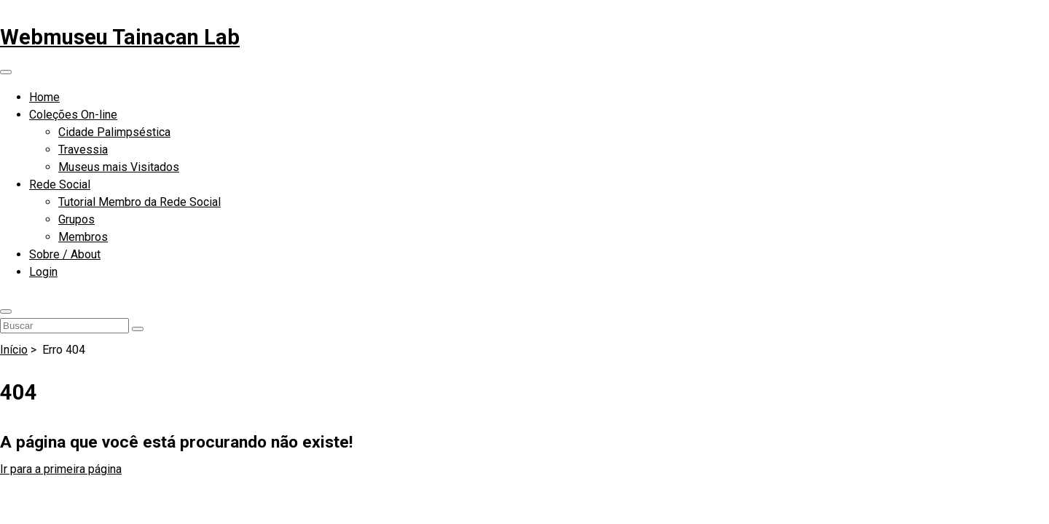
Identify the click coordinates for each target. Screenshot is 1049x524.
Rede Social (59, 184)
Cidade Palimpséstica (114, 132)
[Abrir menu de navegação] (6, 72)
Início (14, 350)
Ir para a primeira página (61, 469)
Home (44, 97)
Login (43, 272)
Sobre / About (65, 254)
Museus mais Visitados (118, 167)
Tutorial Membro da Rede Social (139, 202)
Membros (83, 237)
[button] (6, 311)
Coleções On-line (73, 115)
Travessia (83, 149)
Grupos (76, 219)
